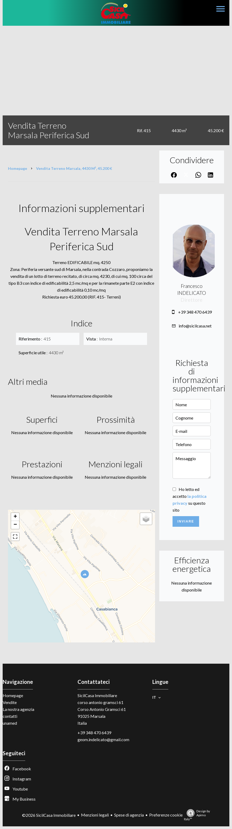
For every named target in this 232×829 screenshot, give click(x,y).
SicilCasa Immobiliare (97, 695)
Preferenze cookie (166, 814)
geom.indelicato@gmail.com (103, 739)
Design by (197, 815)
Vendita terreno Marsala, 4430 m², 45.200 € (74, 168)
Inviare (185, 521)
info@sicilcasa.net (195, 325)
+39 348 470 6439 (195, 311)
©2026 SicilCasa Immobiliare (49, 815)
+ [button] (15, 517)
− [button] (15, 525)
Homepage (17, 168)
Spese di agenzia (129, 814)
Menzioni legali (95, 814)
